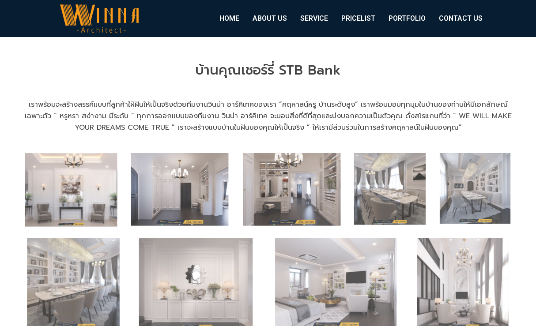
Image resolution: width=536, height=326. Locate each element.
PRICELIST (358, 18)
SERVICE (314, 18)
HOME (229, 18)
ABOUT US (270, 18)
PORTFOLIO (407, 18)
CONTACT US (461, 18)
